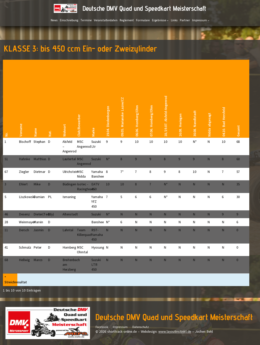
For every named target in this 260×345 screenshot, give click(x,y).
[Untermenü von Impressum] (208, 20)
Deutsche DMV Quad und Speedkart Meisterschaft (144, 8)
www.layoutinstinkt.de (174, 331)
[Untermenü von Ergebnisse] (167, 20)
